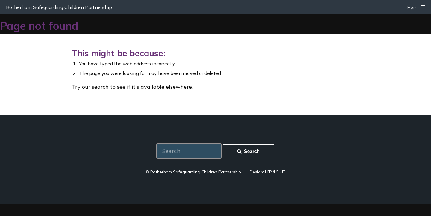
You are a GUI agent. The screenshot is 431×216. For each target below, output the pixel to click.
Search (252, 151)
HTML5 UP (275, 172)
